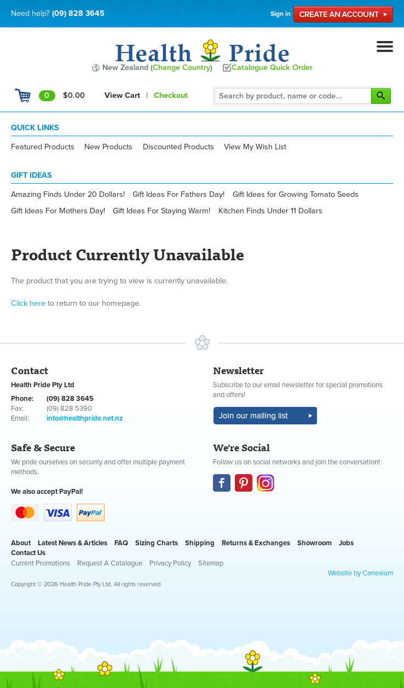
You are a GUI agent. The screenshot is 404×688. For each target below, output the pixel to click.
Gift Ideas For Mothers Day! (58, 210)
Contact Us (28, 553)
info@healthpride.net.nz (85, 418)
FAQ (121, 543)
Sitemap (210, 563)
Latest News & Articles (72, 543)
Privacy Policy (170, 563)
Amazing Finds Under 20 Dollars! (68, 194)
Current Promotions (40, 563)
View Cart (122, 95)
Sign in (280, 14)
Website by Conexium (360, 573)
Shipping (200, 543)
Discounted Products (178, 146)
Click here (28, 303)
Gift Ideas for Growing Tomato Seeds (296, 194)
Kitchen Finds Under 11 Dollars (270, 210)
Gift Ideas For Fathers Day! (178, 194)
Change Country (181, 67)
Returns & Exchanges (256, 543)
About (21, 543)
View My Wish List (255, 146)
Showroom (314, 543)
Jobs (346, 543)
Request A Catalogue (109, 563)
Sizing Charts (156, 543)
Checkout (171, 95)
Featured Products (42, 146)
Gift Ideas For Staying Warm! (161, 210)
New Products (108, 146)
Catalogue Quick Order (272, 67)
